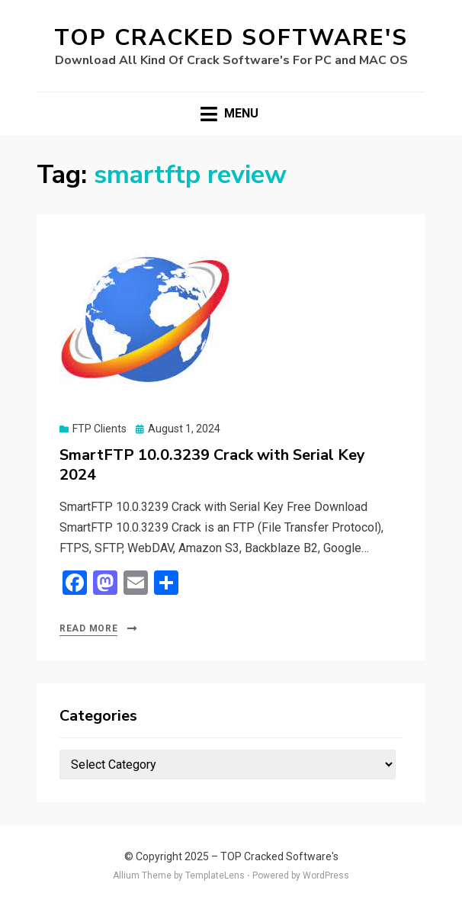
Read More (88, 628)
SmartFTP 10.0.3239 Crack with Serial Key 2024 (212, 465)
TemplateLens (215, 875)
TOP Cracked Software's (231, 37)
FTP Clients (99, 428)
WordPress (326, 875)
